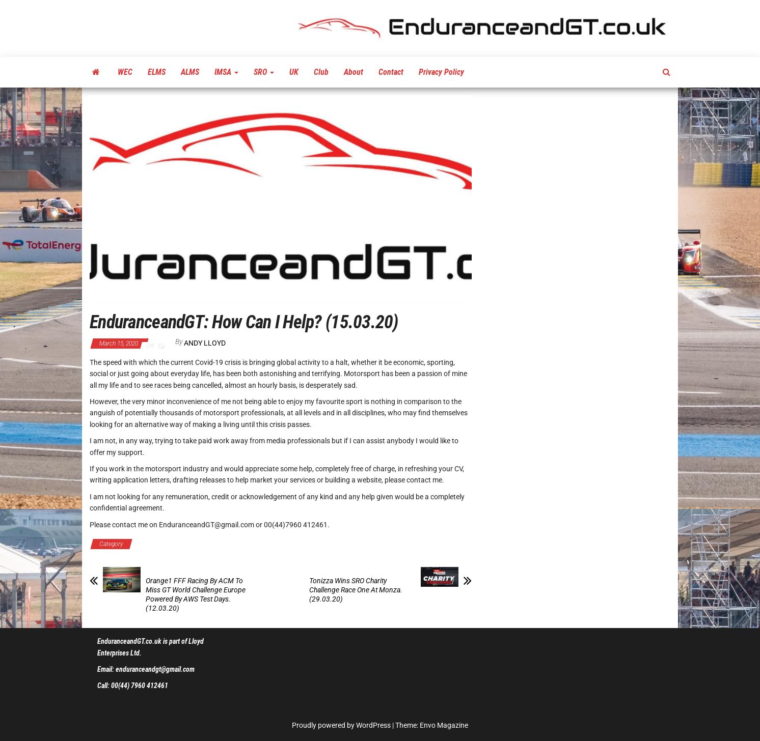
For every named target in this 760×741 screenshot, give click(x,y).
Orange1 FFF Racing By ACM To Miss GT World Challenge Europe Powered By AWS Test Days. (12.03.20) (196, 594)
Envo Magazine (444, 725)
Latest (230, 544)
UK (293, 72)
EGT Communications (174, 544)
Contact (390, 72)
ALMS (190, 72)
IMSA (226, 72)
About (353, 72)
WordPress (373, 725)
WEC (125, 72)
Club (321, 72)
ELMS (157, 72)
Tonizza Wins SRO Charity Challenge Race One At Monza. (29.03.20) (355, 590)
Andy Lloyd (205, 343)
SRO (264, 72)
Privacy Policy (441, 72)
